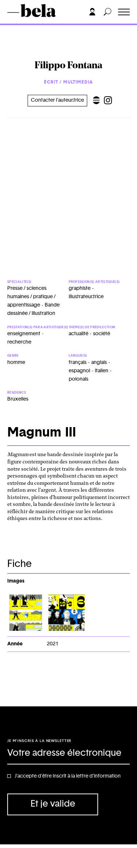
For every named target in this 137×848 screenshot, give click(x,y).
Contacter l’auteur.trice (57, 100)
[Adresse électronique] (68, 753)
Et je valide (53, 803)
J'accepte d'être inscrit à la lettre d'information (68, 776)
